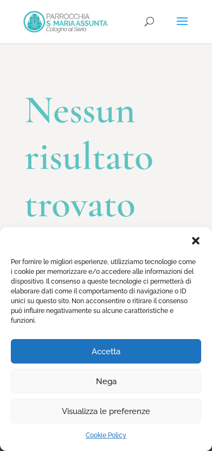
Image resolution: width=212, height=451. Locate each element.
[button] (195, 240)
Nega (106, 381)
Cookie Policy (106, 435)
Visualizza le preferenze (106, 411)
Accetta (106, 351)
